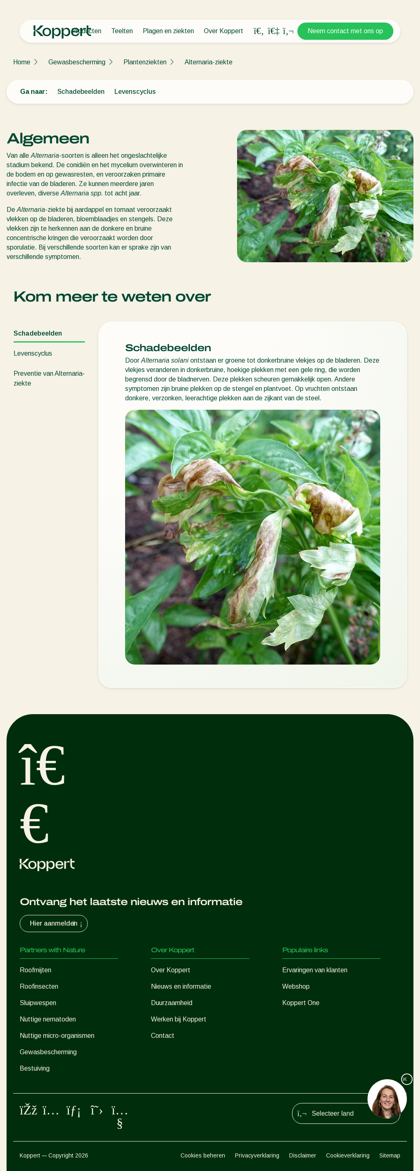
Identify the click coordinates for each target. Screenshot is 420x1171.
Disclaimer (302, 1155)
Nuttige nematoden (48, 1019)
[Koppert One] (273, 31)
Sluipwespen (38, 1002)
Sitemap (389, 1155)
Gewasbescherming (76, 62)
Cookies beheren (202, 1155)
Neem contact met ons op (345, 30)
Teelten (122, 30)
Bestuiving (35, 1068)
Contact (162, 1035)
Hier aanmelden (57, 923)
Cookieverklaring (348, 1155)
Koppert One (301, 1002)
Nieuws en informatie (181, 986)
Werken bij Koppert (178, 1019)
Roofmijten (35, 970)
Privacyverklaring (257, 1155)
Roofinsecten (39, 986)
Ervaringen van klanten (314, 970)
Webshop (296, 986)
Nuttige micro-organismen (57, 1035)
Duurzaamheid (171, 1002)
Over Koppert (223, 30)
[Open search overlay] (259, 31)
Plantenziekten (145, 62)
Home (21, 62)
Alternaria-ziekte (209, 62)
